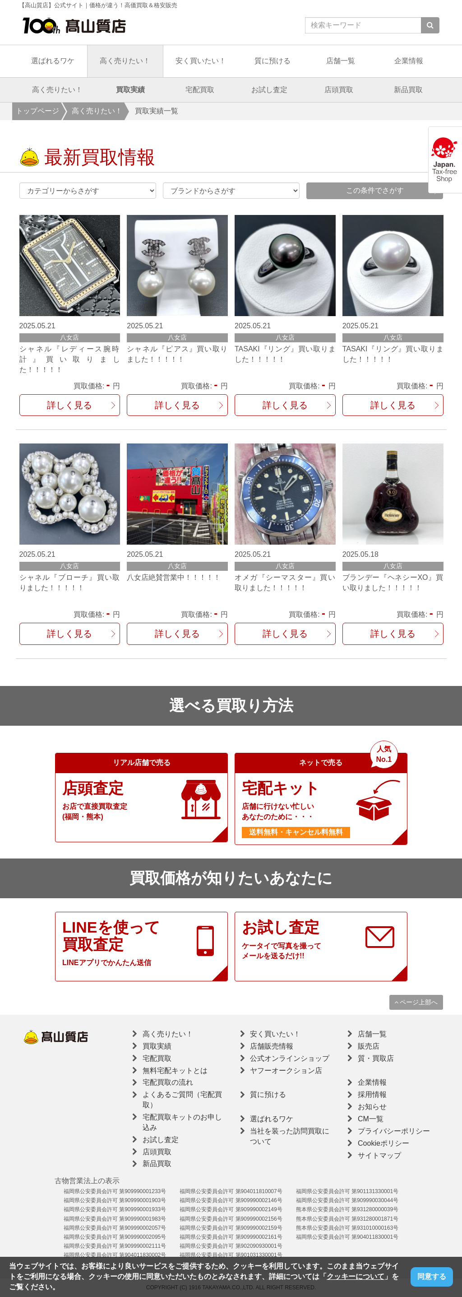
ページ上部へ (416, 1002)
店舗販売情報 (271, 1046)
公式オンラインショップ (289, 1058)
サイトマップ (379, 1155)
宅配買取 (199, 89)
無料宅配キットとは (175, 1070)
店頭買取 (338, 89)
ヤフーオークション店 (286, 1070)
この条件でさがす (375, 190)
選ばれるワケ (52, 61)
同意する (431, 1276)
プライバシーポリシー (394, 1131)
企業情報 (408, 61)
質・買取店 (376, 1058)
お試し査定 (269, 89)
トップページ (37, 111)
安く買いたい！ (201, 61)
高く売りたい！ (125, 61)
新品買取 (408, 89)
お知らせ (372, 1106)
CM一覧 (370, 1119)
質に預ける (272, 61)
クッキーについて (355, 1276)
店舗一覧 (340, 61)
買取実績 (130, 89)
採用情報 (372, 1094)
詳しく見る (69, 405)
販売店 (368, 1046)
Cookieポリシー (383, 1143)
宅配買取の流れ (168, 1082)
